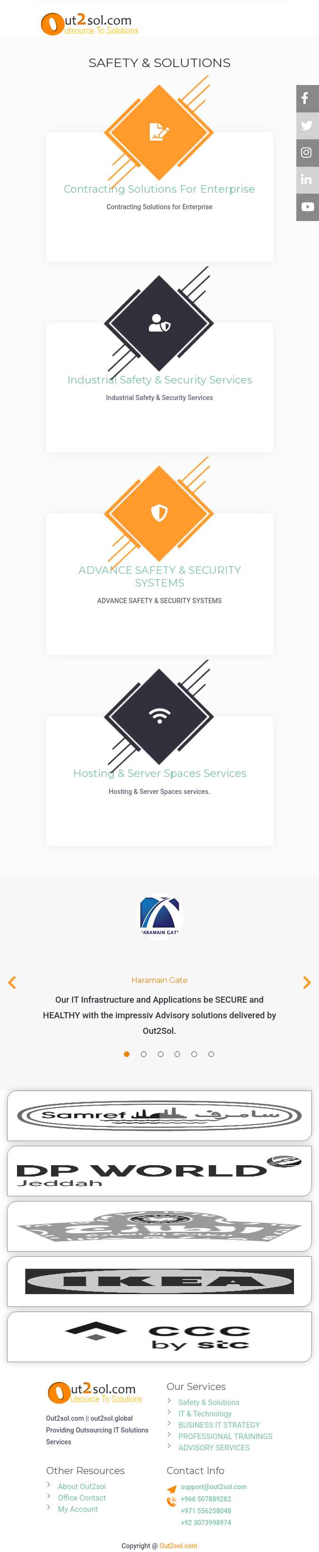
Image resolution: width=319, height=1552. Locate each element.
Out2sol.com (179, 1546)
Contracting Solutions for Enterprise (159, 189)
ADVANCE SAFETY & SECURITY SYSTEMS (159, 576)
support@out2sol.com (214, 1487)
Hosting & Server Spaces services (160, 773)
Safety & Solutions (209, 1402)
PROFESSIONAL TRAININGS (226, 1436)
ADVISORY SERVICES (214, 1447)
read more (159, 229)
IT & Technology (205, 1413)
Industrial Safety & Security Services (159, 380)
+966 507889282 (206, 1499)
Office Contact (82, 1497)
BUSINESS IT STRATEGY (219, 1425)
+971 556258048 (206, 1511)
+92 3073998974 (206, 1522)
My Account (78, 1509)
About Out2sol (82, 1486)
